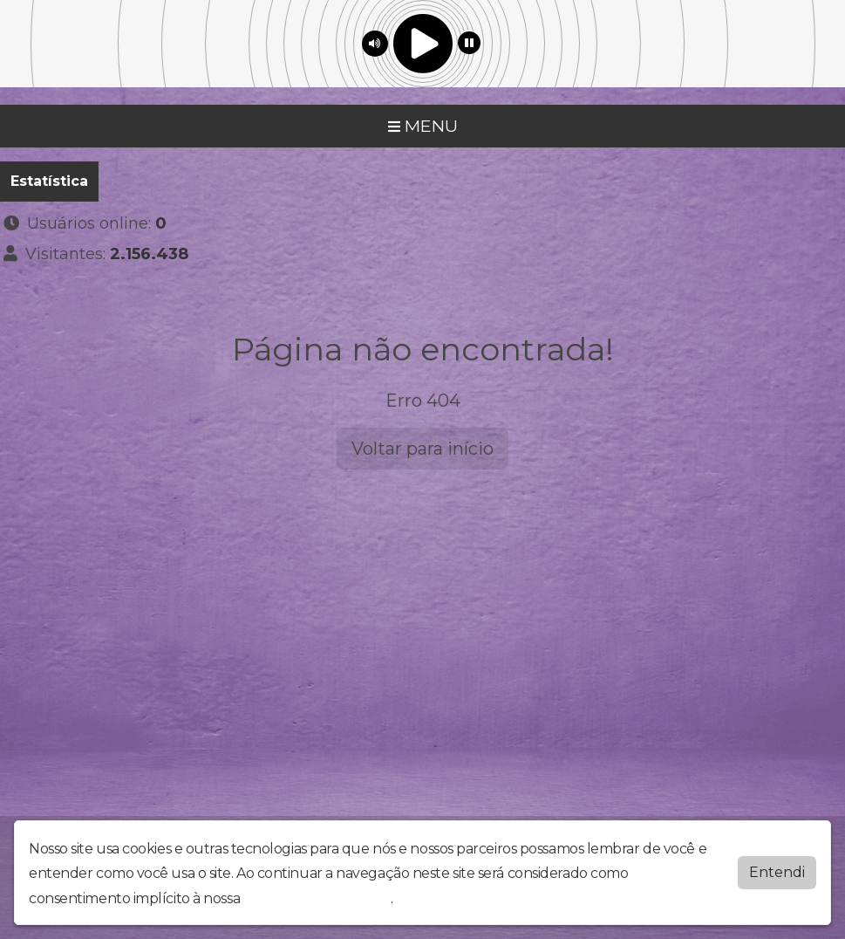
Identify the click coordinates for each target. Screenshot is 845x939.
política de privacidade (317, 898)
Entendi (777, 872)
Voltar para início (422, 448)
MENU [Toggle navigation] (423, 125)
